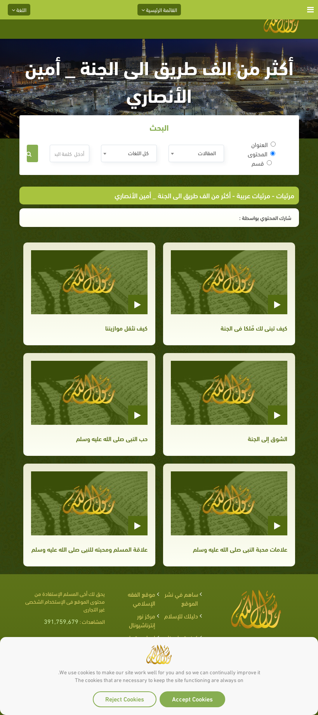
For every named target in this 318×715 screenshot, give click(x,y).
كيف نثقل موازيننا (126, 327)
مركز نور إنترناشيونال (142, 620)
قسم (262, 163)
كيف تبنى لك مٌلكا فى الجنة (254, 327)
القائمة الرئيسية (159, 9)
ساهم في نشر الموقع (181, 598)
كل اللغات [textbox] (138, 153)
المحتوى (261, 153)
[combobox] (196, 153)
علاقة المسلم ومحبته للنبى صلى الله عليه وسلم (89, 548)
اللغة (19, 9)
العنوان (263, 144)
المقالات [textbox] (207, 153)
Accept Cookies (192, 698)
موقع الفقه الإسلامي (141, 598)
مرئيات (285, 195)
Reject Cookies (124, 698)
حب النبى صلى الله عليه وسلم (112, 438)
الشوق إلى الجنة (267, 438)
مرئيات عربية (253, 195)
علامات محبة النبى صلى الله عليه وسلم (240, 548)
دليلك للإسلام (181, 615)
